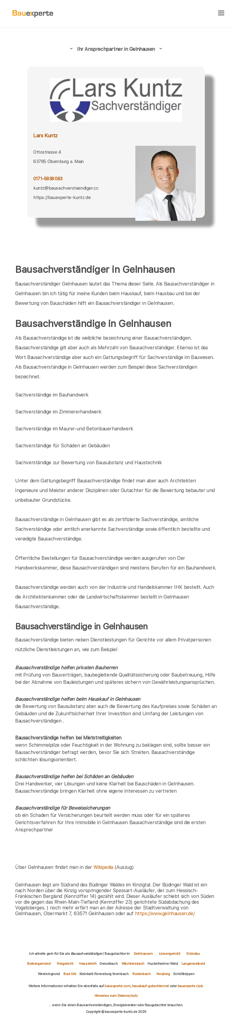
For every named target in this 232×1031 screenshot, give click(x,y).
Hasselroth (87, 963)
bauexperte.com (117, 986)
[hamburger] (221, 13)
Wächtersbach (132, 963)
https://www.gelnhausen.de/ (165, 913)
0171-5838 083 (47, 178)
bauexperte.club (190, 986)
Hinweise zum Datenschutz (116, 995)
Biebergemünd (38, 963)
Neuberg (163, 974)
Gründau (193, 953)
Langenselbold (193, 963)
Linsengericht (169, 953)
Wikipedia (103, 867)
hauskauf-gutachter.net (150, 986)
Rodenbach (141, 974)
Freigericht (65, 963)
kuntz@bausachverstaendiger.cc (65, 188)
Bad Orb (69, 974)
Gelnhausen (143, 953)
